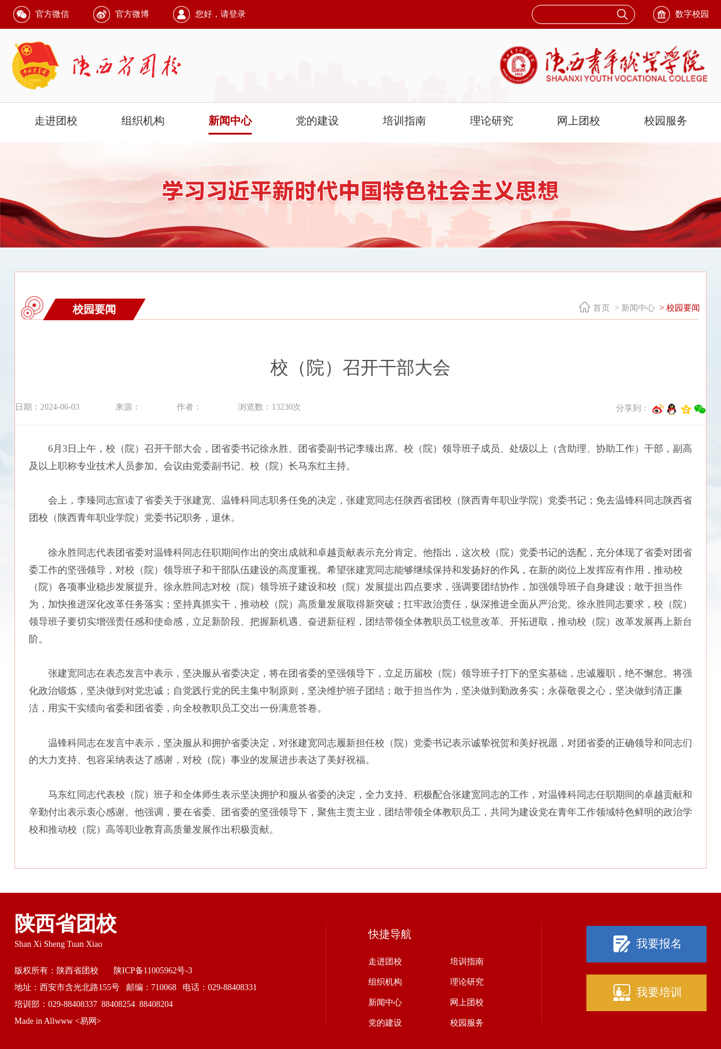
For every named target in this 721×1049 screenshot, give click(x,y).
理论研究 (491, 121)
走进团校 (56, 121)
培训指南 (404, 121)
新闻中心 (230, 121)
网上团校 (578, 121)
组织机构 (143, 121)
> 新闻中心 (633, 307)
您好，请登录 (220, 14)
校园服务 (665, 121)
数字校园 (692, 14)
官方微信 (52, 14)
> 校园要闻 (678, 307)
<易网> (88, 1021)
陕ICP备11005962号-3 (153, 970)
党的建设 (317, 121)
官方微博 (132, 14)
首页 (601, 307)
